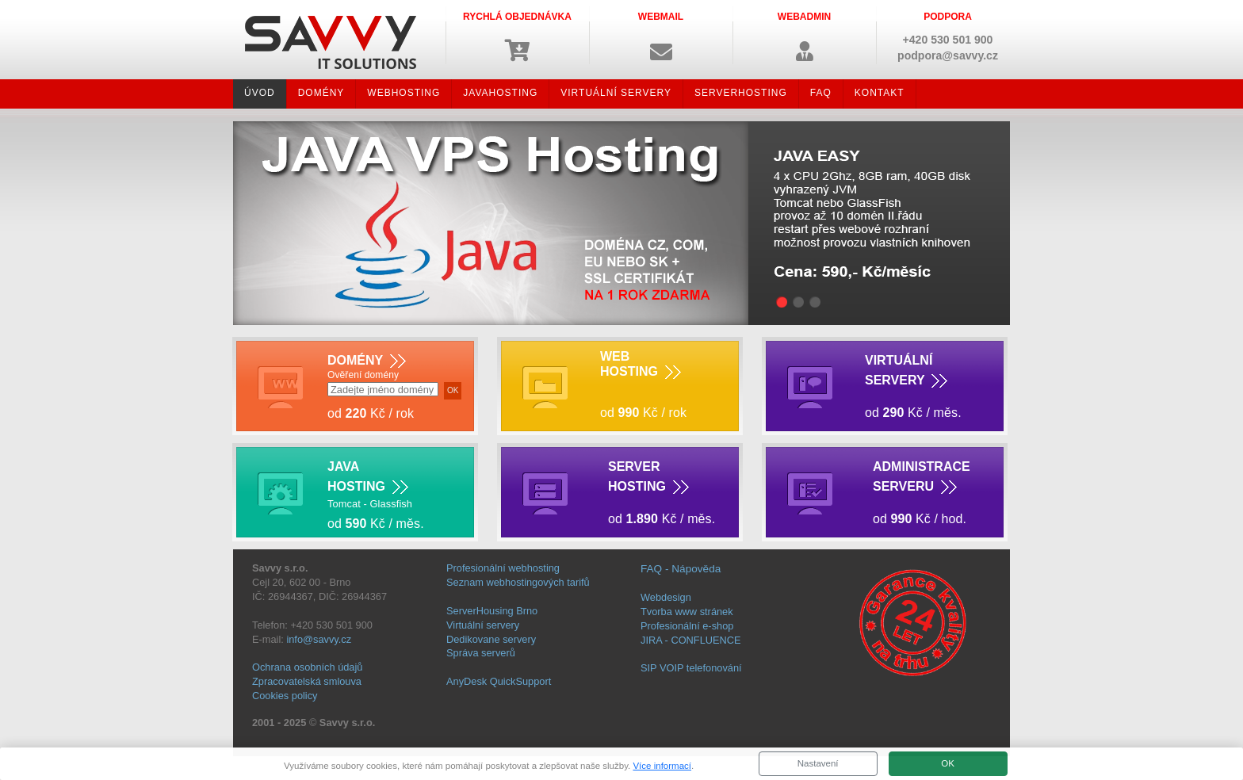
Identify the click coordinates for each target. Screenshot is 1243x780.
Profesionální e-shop (687, 626)
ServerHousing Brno (491, 611)
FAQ (821, 92)
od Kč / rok (643, 412)
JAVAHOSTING (500, 92)
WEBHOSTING (403, 92)
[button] (660, 35)
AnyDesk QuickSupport (498, 681)
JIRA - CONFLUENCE (691, 640)
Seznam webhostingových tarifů (518, 582)
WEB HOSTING (640, 364)
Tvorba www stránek (687, 612)
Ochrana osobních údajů (307, 667)
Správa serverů (480, 653)
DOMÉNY (321, 92)
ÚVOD (259, 92)
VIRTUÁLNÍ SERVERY (615, 92)
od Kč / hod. (919, 519)
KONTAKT (880, 92)
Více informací (662, 765)
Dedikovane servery (491, 639)
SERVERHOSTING (740, 92)
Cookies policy (285, 696)
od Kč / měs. (913, 412)
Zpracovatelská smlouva (306, 681)
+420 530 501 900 (948, 39)
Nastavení (818, 763)
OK (947, 763)
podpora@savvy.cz (947, 55)
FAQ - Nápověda (681, 569)
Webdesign (666, 597)
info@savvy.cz (318, 639)
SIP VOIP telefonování (691, 668)
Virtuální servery (482, 625)
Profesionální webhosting (503, 568)
